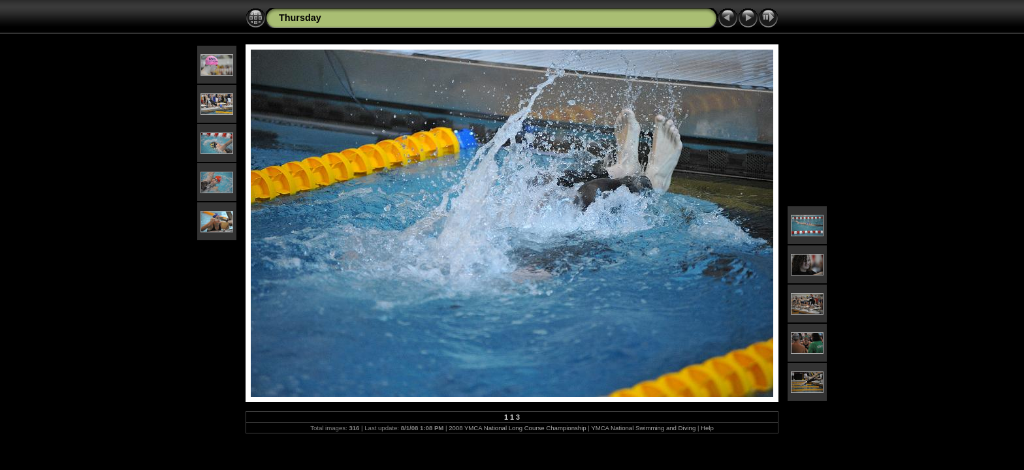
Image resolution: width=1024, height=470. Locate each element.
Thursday (300, 17)
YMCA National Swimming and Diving (643, 427)
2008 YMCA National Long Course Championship (517, 427)
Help (707, 427)
